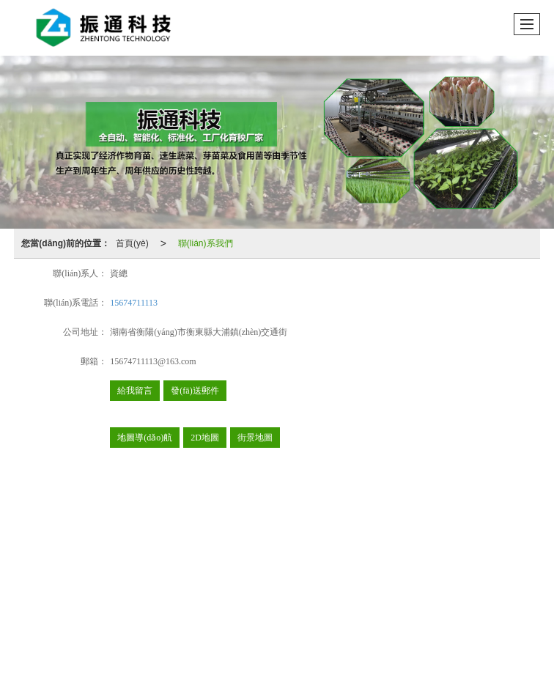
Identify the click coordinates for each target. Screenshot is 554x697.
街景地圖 (255, 437)
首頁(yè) (132, 243)
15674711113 (134, 303)
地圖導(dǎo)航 (144, 437)
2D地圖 (205, 437)
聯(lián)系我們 (205, 243)
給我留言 (134, 391)
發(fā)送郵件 (194, 391)
